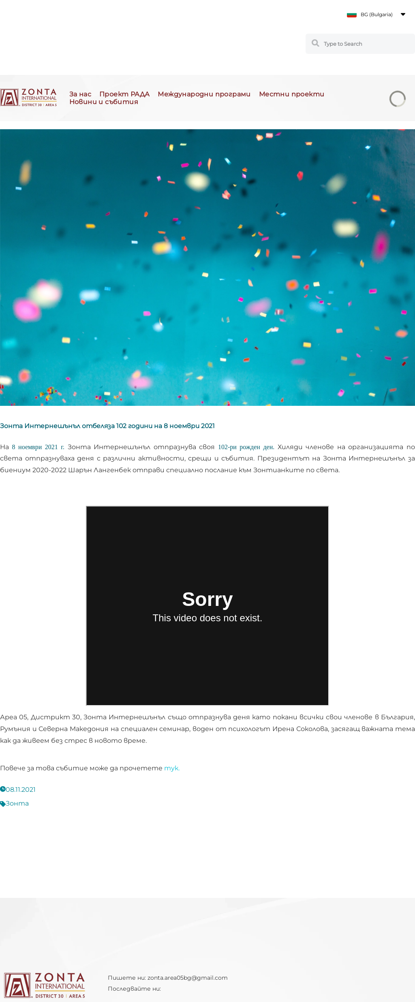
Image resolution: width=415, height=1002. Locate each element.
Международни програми (204, 94)
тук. (172, 768)
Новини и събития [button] (103, 102)
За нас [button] (80, 94)
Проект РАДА (124, 94)
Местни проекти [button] (292, 94)
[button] (376, 14)
